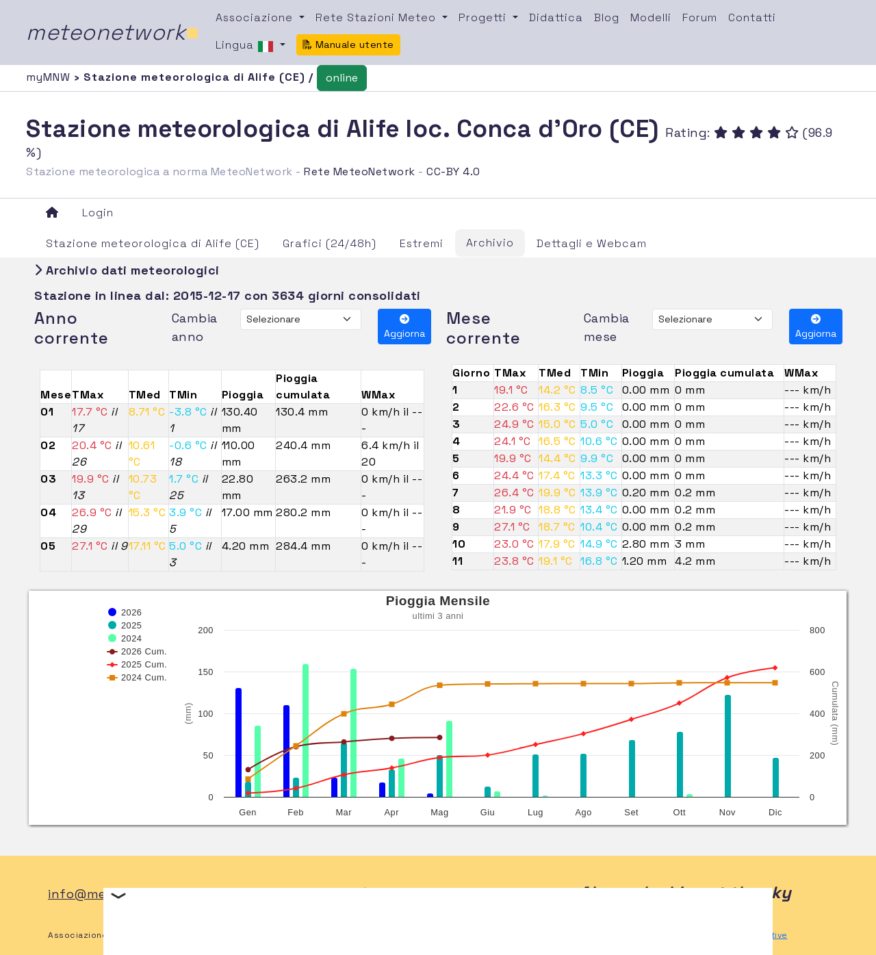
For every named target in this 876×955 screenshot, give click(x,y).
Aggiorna (404, 327)
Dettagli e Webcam (592, 243)
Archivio (490, 242)
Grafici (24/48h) (329, 243)
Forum (699, 17)
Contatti (752, 17)
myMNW (50, 77)
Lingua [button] (246, 46)
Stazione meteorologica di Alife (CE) (152, 243)
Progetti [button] (484, 17)
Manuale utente (348, 44)
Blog (606, 17)
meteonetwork (112, 32)
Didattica (556, 17)
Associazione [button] (256, 17)
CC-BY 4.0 (453, 171)
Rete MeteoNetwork (359, 171)
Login (98, 212)
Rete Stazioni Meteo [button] (377, 17)
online (342, 78)
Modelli (650, 17)
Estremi (421, 243)
